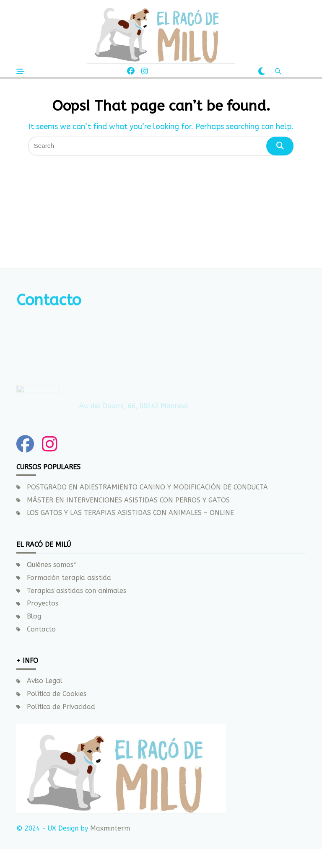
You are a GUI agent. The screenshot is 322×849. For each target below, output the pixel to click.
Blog (34, 616)
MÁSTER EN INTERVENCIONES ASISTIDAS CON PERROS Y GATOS (128, 500)
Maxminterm (109, 828)
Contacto (41, 629)
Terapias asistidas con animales (76, 591)
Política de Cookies (56, 694)
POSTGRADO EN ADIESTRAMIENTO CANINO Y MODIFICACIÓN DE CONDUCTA (147, 487)
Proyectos (42, 603)
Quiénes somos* (51, 565)
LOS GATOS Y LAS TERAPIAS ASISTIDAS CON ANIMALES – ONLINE (130, 513)
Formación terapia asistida (69, 578)
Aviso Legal (44, 681)
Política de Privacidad (61, 707)
